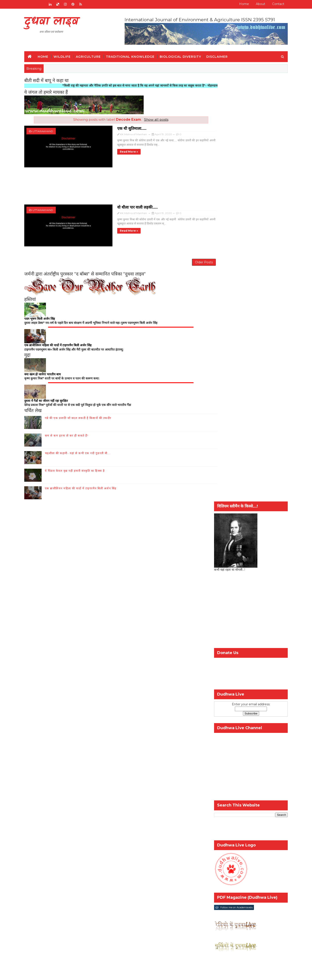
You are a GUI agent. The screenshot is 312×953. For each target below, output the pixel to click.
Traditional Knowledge (135, 56)
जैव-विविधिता (243, 680)
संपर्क (92, 709)
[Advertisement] (115, 184)
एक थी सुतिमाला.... (106, 127)
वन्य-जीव (216, 687)
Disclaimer (222, 56)
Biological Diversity (185, 56)
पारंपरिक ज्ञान (42, 764)
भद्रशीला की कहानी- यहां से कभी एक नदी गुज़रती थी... (82, 447)
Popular (246, 654)
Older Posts (188, 255)
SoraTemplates (91, 946)
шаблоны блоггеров (143, 946)
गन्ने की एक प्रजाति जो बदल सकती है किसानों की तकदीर (83, 412)
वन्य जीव (40, 752)
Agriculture (93, 56)
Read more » (104, 150)
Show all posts (151, 119)
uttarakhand (47, 130)
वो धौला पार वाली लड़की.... (112, 202)
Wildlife (67, 56)
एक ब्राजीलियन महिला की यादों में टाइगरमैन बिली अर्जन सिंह (86, 482)
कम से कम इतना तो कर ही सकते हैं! (71, 429)
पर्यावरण (261, 680)
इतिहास (39, 758)
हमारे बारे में (108, 709)
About (255, 4)
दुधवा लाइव (56, 22)
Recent (221, 654)
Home (239, 4)
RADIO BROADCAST (66, 709)
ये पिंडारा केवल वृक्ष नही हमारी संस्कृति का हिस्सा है (80, 465)
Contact (273, 4)
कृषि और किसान (220, 680)
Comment (270, 654)
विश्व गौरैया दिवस (238, 687)
